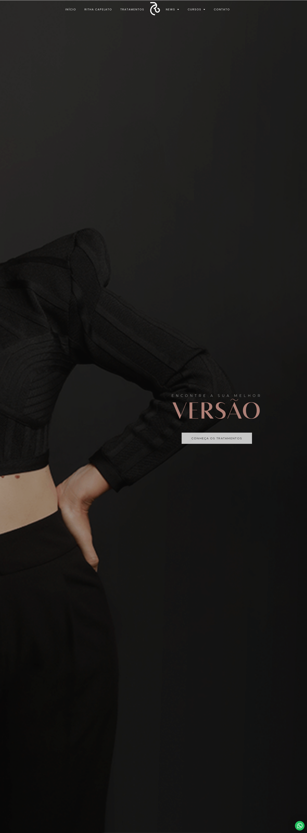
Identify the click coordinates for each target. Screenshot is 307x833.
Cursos (196, 9)
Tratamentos (132, 9)
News (172, 9)
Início (70, 9)
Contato (222, 9)
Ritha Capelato (98, 9)
